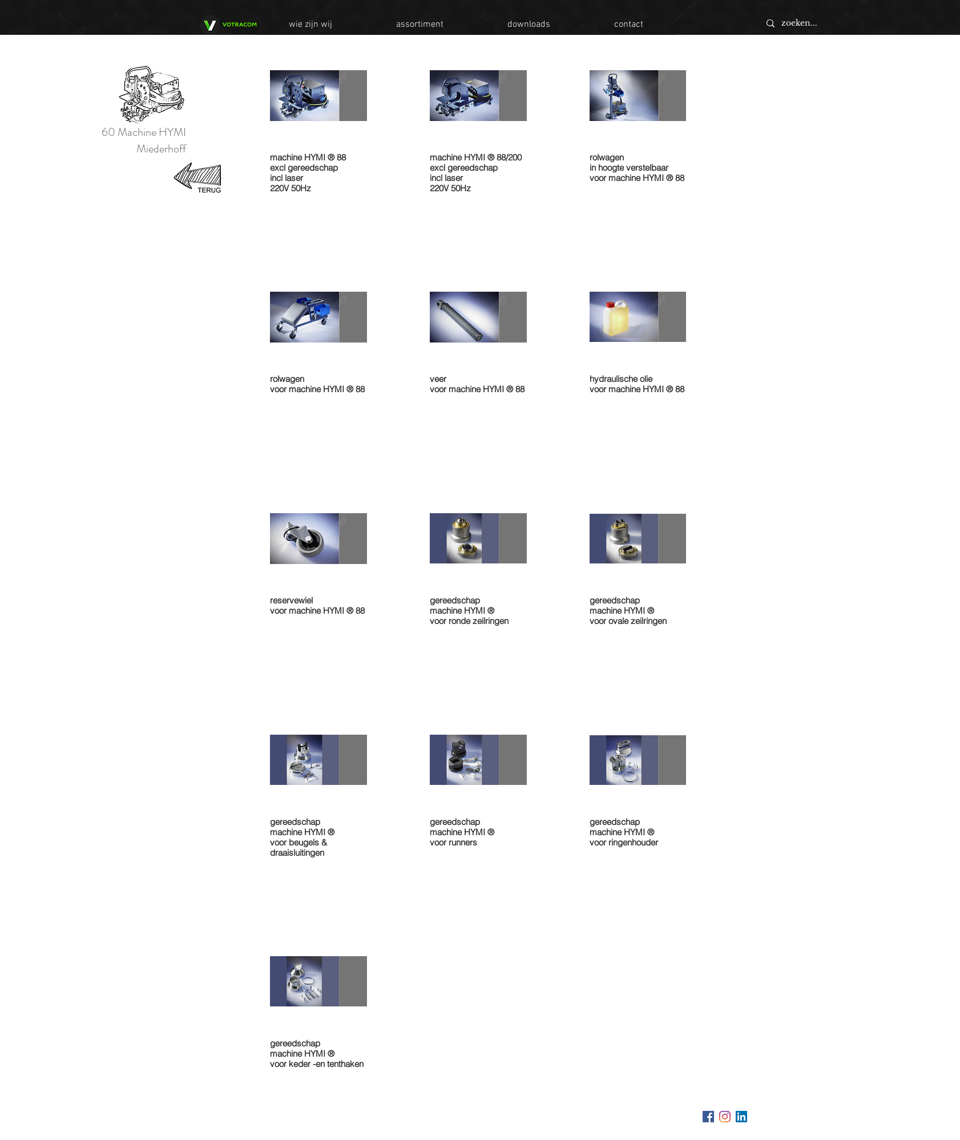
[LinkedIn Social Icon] (741, 1116)
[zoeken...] (840, 23)
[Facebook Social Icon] (708, 1116)
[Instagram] (725, 1116)
